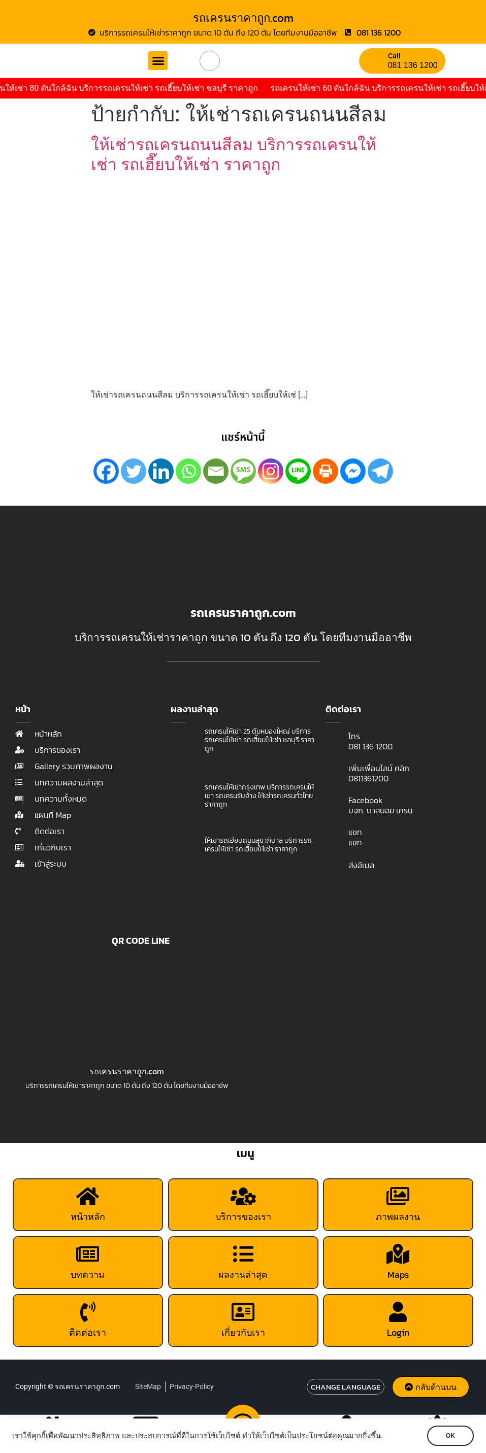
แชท (355, 832)
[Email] (216, 471)
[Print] (325, 471)
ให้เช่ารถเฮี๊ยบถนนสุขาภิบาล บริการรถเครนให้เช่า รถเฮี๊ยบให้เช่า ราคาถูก (258, 844)
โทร (354, 736)
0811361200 (368, 778)
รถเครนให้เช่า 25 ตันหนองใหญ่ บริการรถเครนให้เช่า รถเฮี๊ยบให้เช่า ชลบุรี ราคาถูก (259, 740)
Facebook (365, 800)
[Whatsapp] (188, 471)
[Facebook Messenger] (353, 471)
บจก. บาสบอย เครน (380, 810)
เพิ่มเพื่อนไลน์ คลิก (378, 768)
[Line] (298, 471)
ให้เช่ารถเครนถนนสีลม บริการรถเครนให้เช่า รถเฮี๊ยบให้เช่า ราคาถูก (233, 154)
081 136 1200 (413, 65)
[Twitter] (133, 471)
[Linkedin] (161, 471)
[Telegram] (380, 471)
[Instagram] (270, 471)
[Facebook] (106, 471)
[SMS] (243, 471)
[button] (158, 61)
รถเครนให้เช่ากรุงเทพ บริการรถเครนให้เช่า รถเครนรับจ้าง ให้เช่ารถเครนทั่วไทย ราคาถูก (259, 796)
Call (394, 56)
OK (450, 1435)
